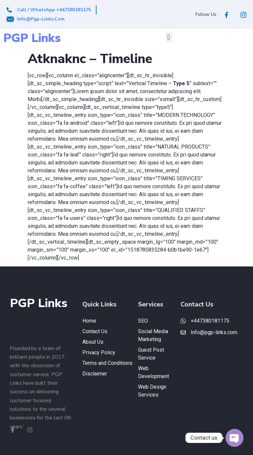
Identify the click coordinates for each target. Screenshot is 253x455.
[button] (168, 37)
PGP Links (32, 38)
